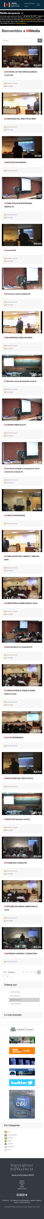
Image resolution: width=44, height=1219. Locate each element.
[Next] (12, 976)
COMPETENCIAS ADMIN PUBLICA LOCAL (21, 603)
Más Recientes (15, 992)
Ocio (9, 1149)
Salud (9, 1141)
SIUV (38, 1207)
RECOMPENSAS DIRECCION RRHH (18, 338)
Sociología (9, 86)
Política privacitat (16, 1207)
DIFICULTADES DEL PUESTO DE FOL (18, 778)
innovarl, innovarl (11, 83)
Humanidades (12, 1135)
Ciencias (10, 1138)
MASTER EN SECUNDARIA (15, 162)
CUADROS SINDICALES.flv (15, 425)
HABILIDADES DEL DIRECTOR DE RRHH (20, 119)
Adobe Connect (21, 1189)
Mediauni (22, 1183)
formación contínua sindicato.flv (17, 294)
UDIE (22, 1185)
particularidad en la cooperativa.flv (18, 647)
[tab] (22, 1132)
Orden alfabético (15, 1004)
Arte (9, 1132)
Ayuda (26, 6)
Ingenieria (11, 1146)
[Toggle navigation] (38, 4)
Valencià (26, 3)
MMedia (22, 1181)
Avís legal (7, 1207)
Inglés (32, 3)
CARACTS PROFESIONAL (14, 516)
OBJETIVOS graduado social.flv (17, 819)
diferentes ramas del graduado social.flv (20, 381)
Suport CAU (32, 1207)
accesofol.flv (10, 250)
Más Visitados (15, 996)
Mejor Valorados (15, 1000)
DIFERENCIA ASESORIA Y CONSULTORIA (20, 954)
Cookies (25, 1207)
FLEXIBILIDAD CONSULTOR (15, 863)
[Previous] (19, 972)
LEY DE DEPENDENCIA (13, 738)
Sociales (10, 1144)
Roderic (22, 1187)
